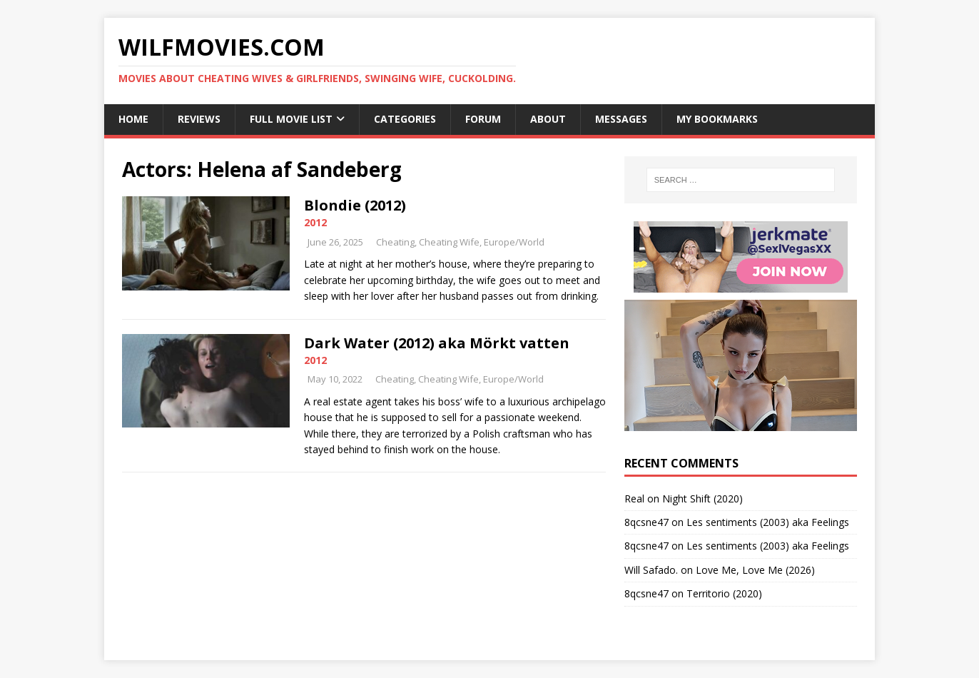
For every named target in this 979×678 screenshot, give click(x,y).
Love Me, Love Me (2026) (755, 570)
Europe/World (514, 242)
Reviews (199, 119)
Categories (405, 119)
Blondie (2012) (355, 205)
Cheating (395, 242)
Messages (621, 119)
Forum (483, 119)
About (548, 119)
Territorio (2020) (724, 593)
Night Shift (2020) (702, 498)
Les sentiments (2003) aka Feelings (767, 522)
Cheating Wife (449, 242)
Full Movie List (291, 119)
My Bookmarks (717, 119)
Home (133, 119)
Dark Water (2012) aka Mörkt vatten (436, 343)
